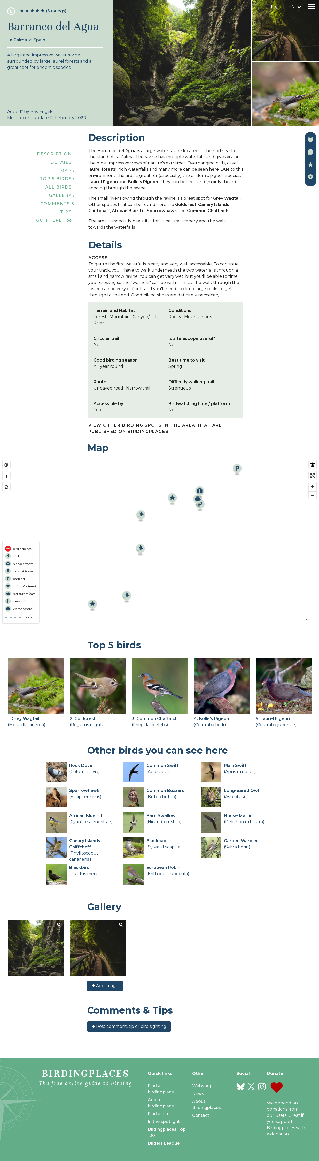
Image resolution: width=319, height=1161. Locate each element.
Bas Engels (41, 111)
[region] (159, 542)
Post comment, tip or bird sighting (129, 1026)
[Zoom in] (312, 486)
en (292, 6)
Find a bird (159, 1113)
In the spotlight (164, 1121)
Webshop (202, 1085)
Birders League (164, 1143)
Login (276, 6)
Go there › (55, 220)
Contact (200, 1115)
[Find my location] (6, 465)
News (198, 1093)
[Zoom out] (312, 495)
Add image (105, 985)
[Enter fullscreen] (312, 476)
